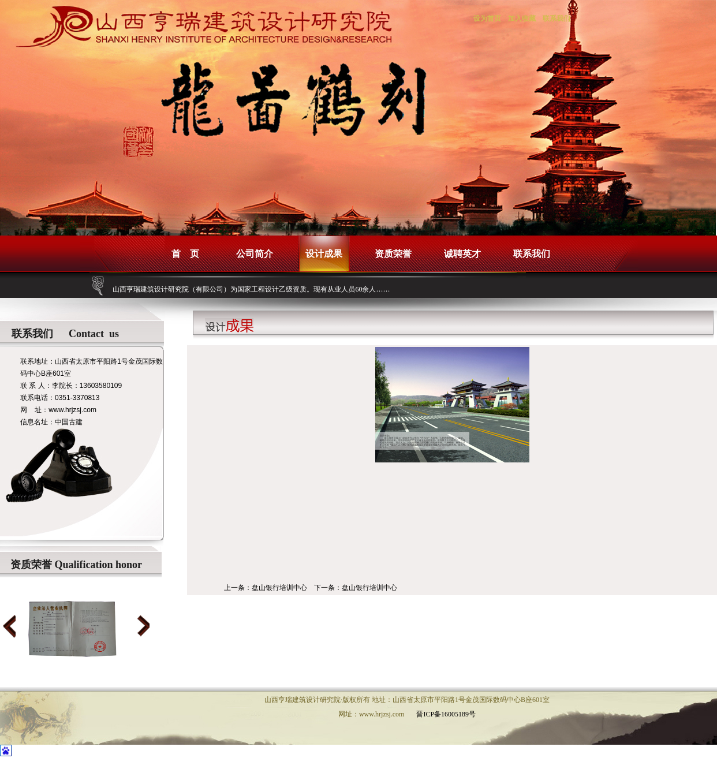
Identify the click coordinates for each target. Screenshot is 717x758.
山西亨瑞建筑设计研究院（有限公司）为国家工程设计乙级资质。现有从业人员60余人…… (251, 289)
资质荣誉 (393, 254)
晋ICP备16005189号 (446, 714)
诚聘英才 (462, 254)
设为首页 (487, 18)
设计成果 (323, 254)
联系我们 (556, 18)
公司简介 (254, 254)
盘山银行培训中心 (279, 588)
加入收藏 (522, 18)
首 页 (185, 254)
